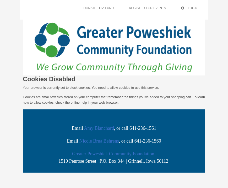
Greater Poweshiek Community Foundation (113, 153)
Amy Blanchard (99, 128)
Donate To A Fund (99, 8)
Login (189, 8)
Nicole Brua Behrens (99, 141)
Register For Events (147, 8)
